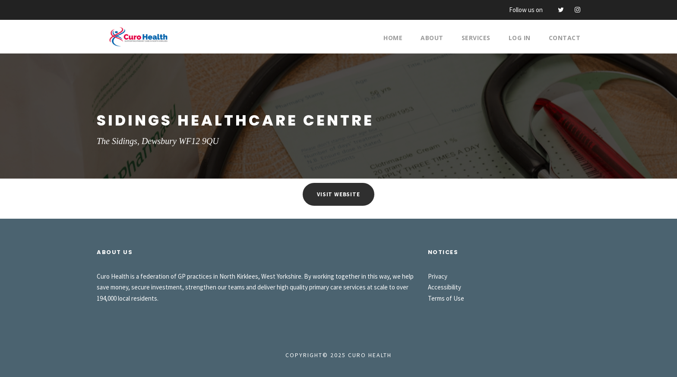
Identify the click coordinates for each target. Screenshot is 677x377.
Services (476, 38)
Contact (565, 38)
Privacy (437, 276)
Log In (520, 38)
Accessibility (444, 287)
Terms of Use (446, 298)
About (432, 38)
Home (392, 38)
